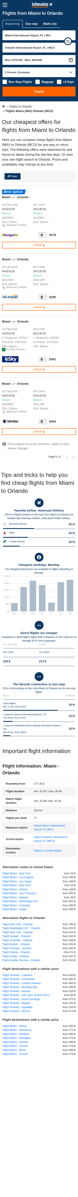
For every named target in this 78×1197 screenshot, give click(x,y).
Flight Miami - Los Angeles (18, 877)
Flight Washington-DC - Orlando (21, 928)
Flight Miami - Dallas (14, 909)
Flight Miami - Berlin (14, 1050)
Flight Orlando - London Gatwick (21, 983)
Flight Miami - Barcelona (16, 1029)
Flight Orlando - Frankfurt (17, 975)
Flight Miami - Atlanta (14, 889)
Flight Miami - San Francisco (19, 893)
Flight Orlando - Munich (16, 1011)
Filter (13, 176)
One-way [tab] (31, 23)
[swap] (68, 41)
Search (39, 91)
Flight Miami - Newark (15, 897)
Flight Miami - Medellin (15, 1034)
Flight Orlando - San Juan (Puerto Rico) (25, 995)
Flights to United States (47, 850)
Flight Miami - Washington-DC (20, 901)
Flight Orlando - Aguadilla (17, 1007)
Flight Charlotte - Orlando (17, 940)
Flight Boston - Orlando (16, 944)
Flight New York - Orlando (17, 924)
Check (39, 245)
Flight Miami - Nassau (15, 1042)
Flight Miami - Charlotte (16, 905)
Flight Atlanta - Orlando (16, 952)
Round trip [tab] (12, 23)
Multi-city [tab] (50, 23)
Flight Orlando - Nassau (16, 991)
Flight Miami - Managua (16, 1037)
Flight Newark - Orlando (16, 936)
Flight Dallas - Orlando (15, 956)
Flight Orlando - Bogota (16, 1003)
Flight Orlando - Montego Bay (19, 987)
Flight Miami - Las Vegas (17, 881)
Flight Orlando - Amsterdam (18, 979)
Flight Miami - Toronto (15, 1045)
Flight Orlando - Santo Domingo (21, 999)
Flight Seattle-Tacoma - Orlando (21, 960)
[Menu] (5, 5)
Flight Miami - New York (16, 873)
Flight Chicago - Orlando (16, 948)
